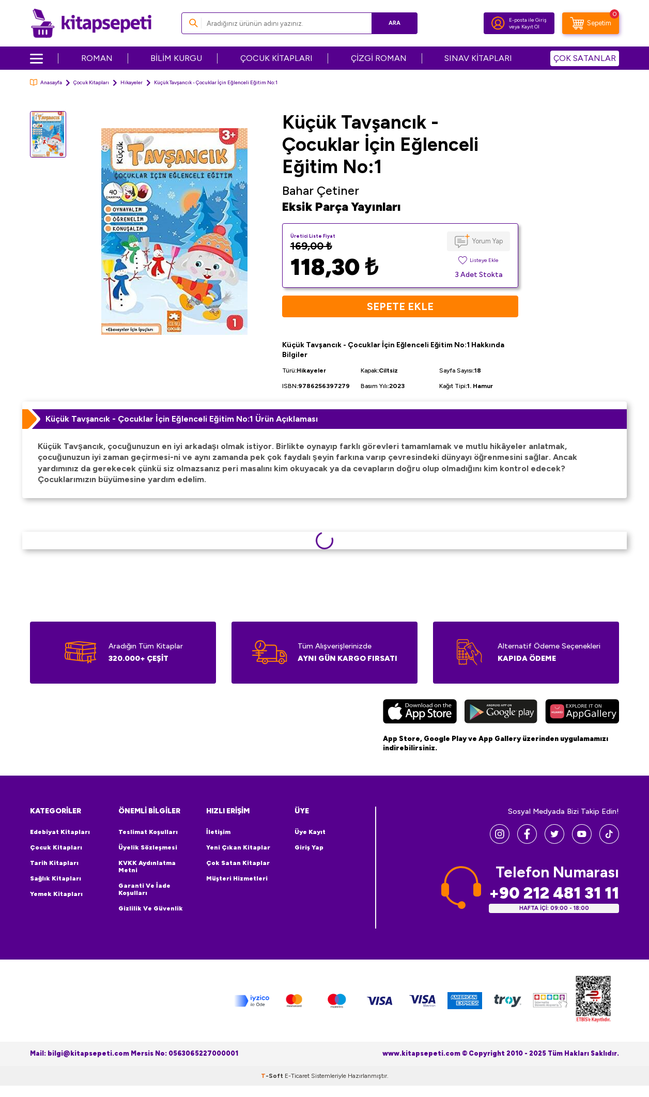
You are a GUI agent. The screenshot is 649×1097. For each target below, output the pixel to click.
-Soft (273, 1075)
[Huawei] (582, 712)
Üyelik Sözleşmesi (147, 847)
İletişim (218, 832)
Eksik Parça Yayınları (341, 206)
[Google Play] (501, 712)
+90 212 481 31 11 (554, 893)
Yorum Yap (487, 241)
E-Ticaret (297, 1075)
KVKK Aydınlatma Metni (147, 866)
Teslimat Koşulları (148, 832)
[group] (174, 231)
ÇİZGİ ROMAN (379, 58)
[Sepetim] (590, 23)
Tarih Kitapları (54, 863)
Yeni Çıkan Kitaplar (238, 847)
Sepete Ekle (400, 306)
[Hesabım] (498, 23)
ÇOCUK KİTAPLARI (276, 58)
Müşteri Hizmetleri (237, 878)
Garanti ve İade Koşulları (144, 889)
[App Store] (420, 712)
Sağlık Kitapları (55, 878)
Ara (394, 23)
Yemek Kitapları (56, 894)
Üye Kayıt (310, 832)
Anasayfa (46, 82)
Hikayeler (131, 82)
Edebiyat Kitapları (60, 832)
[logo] (91, 23)
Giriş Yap (309, 847)
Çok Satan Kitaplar (238, 863)
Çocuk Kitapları (91, 82)
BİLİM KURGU (176, 58)
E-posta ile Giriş (528, 20)
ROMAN (97, 58)
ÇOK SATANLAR (584, 58)
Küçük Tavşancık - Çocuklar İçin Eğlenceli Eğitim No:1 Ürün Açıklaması (181, 419)
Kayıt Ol (530, 26)
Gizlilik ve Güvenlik (150, 908)
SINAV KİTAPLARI (478, 58)
